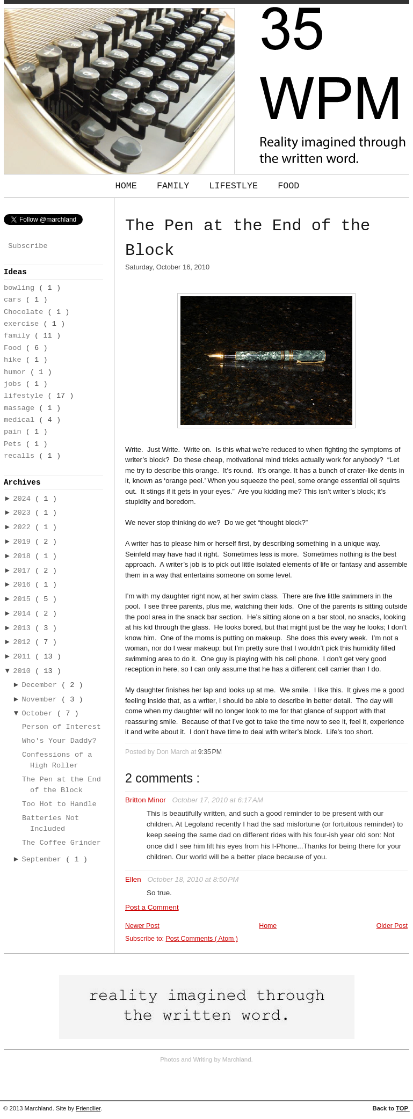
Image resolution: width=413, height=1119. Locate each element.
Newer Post (142, 926)
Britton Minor (146, 800)
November (41, 700)
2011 (24, 657)
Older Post (392, 926)
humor (17, 372)
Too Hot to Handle (59, 804)
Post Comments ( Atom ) (201, 938)
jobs (15, 384)
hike (15, 360)
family (19, 336)
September (44, 859)
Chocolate (26, 312)
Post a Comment (152, 907)
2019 (24, 542)
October (39, 714)
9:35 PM (210, 752)
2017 (24, 571)
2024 (24, 499)
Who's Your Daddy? (59, 741)
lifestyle (26, 396)
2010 (24, 671)
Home (128, 186)
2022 (24, 527)
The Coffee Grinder (61, 843)
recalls (21, 456)
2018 (24, 556)
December (41, 685)
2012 (24, 642)
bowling (21, 288)
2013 (24, 628)
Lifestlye (236, 186)
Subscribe (27, 246)
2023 (24, 513)
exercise (23, 324)
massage (21, 408)
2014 (24, 614)
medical (21, 420)
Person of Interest (61, 727)
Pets (15, 444)
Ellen (134, 879)
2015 (24, 599)
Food (288, 186)
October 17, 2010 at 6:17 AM (217, 800)
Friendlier (88, 1108)
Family (176, 186)
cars (15, 300)
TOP (403, 1108)
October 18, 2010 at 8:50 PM (192, 879)
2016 (24, 585)
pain (15, 432)
